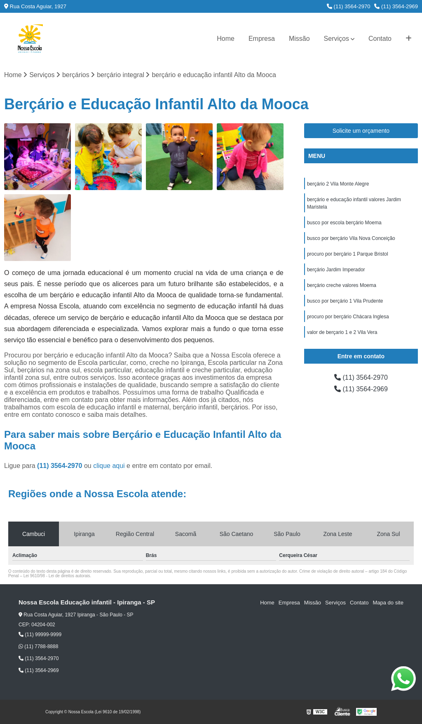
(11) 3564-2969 (396, 6)
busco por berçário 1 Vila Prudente (345, 301)
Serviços (336, 38)
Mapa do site (388, 602)
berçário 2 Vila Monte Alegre (338, 184)
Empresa (262, 38)
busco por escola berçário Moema (344, 223)
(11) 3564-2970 (348, 6)
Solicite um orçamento (361, 130)
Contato (380, 38)
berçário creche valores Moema (341, 285)
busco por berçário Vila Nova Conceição (351, 238)
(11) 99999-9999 (40, 634)
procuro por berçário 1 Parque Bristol (347, 254)
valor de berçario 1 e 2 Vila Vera (342, 332)
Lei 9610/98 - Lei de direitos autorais (56, 576)
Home (225, 38)
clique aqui (109, 465)
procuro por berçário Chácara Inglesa (348, 317)
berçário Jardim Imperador (336, 270)
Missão (299, 38)
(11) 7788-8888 (38, 646)
